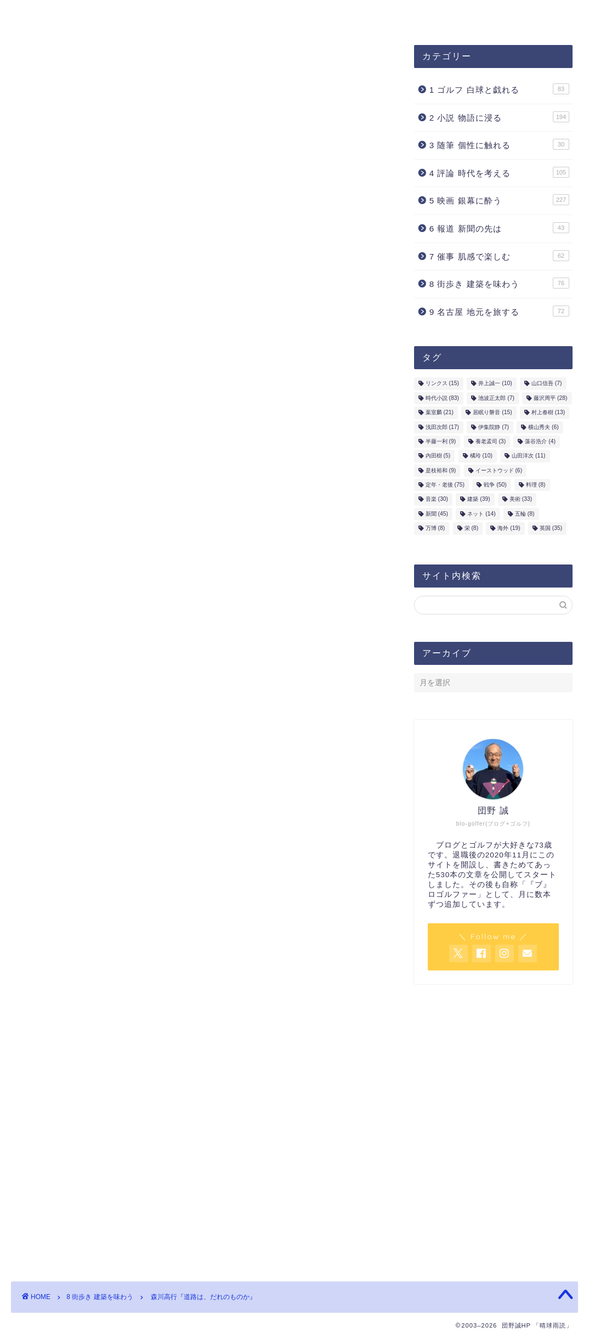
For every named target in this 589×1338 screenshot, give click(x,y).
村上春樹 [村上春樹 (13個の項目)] (548, 413)
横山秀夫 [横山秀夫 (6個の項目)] (543, 427)
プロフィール (201, 15)
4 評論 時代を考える (499, 172)
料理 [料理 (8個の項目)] (536, 485)
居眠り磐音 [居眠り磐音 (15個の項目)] (492, 413)
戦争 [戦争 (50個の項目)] (495, 485)
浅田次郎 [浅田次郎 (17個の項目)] (442, 427)
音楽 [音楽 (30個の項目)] (437, 499)
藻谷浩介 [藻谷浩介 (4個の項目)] (540, 441)
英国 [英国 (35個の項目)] (551, 529)
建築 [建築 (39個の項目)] (478, 499)
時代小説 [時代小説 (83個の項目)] (442, 398)
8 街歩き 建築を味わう (68, 67)
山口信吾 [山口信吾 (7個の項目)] (546, 384)
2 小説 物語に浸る (499, 116)
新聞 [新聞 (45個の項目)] (437, 514)
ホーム (366, 15)
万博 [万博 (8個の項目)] (435, 529)
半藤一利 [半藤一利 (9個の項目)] (441, 441)
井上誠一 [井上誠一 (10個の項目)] (495, 384)
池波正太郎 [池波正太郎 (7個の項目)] (496, 398)
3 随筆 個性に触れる (499, 144)
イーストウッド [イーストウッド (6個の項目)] (499, 470)
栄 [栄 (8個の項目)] (472, 529)
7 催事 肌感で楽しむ (499, 255)
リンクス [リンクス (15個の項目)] (442, 384)
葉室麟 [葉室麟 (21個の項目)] (440, 413)
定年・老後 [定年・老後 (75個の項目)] (445, 485)
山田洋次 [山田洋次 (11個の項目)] (528, 456)
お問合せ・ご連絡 (290, 15)
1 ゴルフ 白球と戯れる (499, 88)
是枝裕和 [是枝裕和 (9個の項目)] (441, 470)
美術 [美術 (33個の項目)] (520, 499)
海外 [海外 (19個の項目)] (508, 529)
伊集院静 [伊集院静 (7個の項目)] (493, 427)
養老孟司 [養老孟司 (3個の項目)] (490, 441)
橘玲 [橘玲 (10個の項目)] (481, 456)
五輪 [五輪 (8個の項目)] (525, 514)
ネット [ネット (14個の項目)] (481, 514)
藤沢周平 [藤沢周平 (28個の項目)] (550, 398)
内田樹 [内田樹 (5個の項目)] (438, 456)
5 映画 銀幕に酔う (499, 199)
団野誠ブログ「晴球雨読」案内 (86, 15)
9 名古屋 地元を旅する (499, 311)
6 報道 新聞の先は (499, 227)
